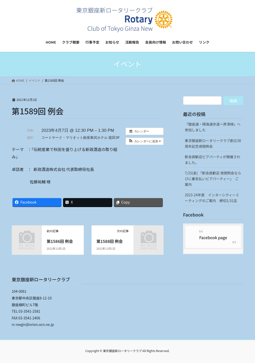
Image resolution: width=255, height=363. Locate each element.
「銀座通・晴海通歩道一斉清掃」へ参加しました (213, 127)
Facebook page (213, 237)
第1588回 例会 (109, 241)
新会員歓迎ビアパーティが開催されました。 (212, 159)
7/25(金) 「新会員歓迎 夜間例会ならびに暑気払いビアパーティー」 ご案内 (213, 178)
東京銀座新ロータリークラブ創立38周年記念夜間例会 (213, 143)
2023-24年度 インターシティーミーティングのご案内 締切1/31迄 (212, 197)
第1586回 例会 (60, 241)
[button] (144, 141)
